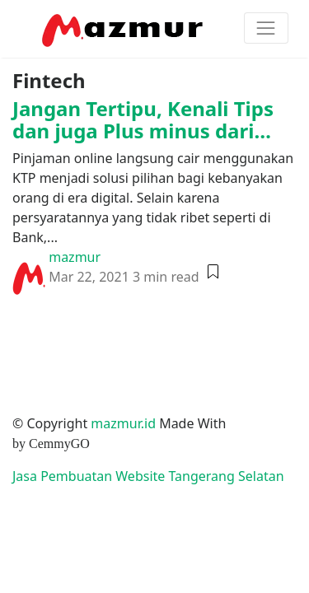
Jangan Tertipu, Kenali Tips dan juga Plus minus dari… (143, 119)
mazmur (75, 257)
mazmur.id (123, 423)
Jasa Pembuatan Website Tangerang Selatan (148, 476)
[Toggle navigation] (266, 28)
